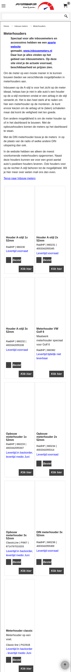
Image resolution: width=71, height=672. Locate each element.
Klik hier (26, 264)
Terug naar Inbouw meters (20, 178)
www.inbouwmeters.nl (37, 50)
